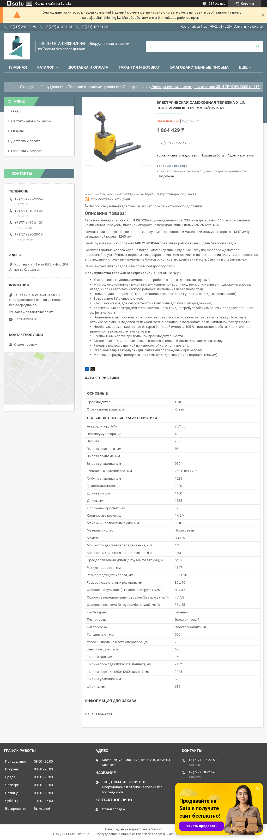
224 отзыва (217, 3)
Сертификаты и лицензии (31, 121)
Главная (18, 67)
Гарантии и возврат (26, 151)
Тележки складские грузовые (93, 87)
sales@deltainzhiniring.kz (33, 312)
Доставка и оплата (88, 67)
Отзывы (17, 131)
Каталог (45, 67)
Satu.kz (156, 829)
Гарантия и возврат (139, 67)
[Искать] (258, 46)
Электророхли (135, 87)
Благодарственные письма (199, 67)
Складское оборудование (42, 87)
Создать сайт (45, 3)
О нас (15, 111)
